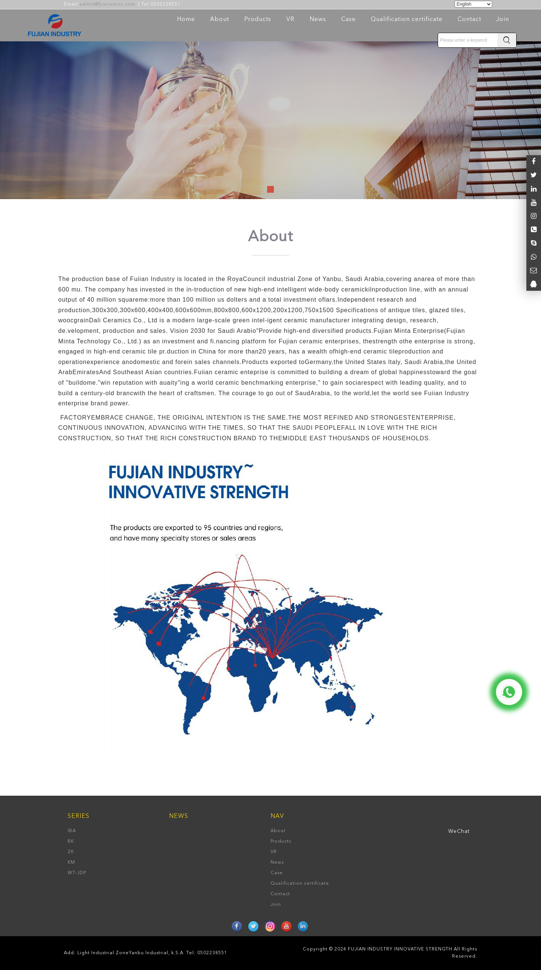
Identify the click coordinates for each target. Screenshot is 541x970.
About (219, 20)
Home (186, 20)
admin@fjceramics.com (107, 4)
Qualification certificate (407, 20)
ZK (71, 852)
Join (502, 20)
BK (71, 841)
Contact (469, 20)
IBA (72, 831)
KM (71, 862)
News (318, 20)
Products (257, 20)
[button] (270, 189)
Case (348, 20)
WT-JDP (77, 873)
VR (290, 20)
